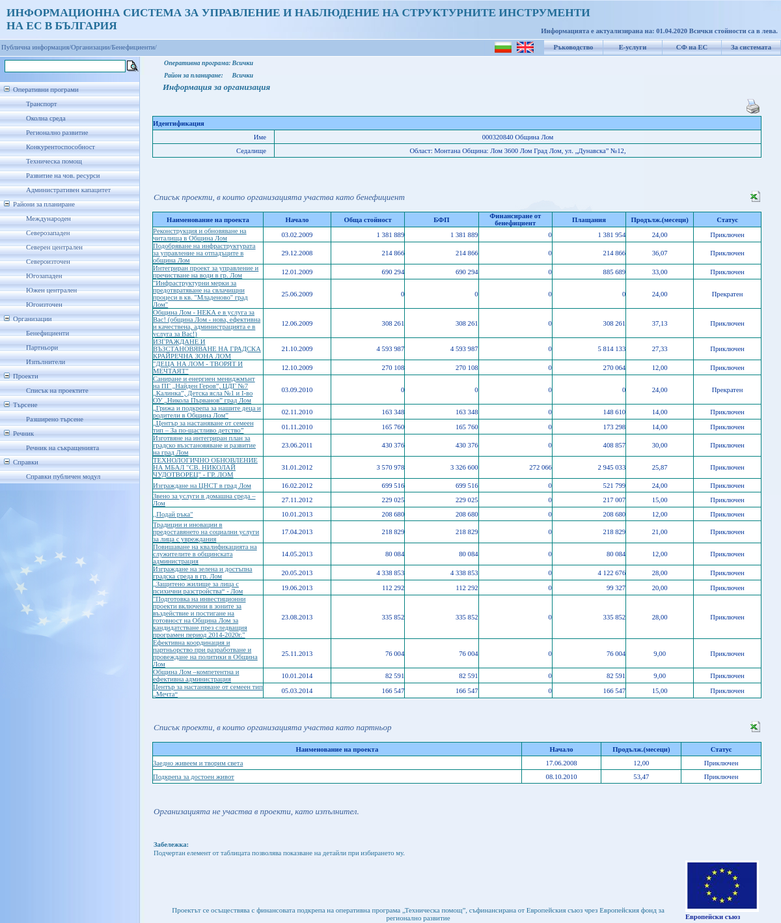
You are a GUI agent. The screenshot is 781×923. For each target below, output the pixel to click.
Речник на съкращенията (62, 447)
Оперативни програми (46, 89)
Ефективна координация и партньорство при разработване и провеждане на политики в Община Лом (205, 653)
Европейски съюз (712, 916)
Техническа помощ (54, 161)
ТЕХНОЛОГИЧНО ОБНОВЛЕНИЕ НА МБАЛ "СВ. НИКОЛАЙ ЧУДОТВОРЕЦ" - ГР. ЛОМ (205, 467)
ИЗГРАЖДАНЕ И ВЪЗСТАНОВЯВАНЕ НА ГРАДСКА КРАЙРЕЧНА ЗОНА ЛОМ (207, 349)
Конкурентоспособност (60, 146)
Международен (48, 218)
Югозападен (44, 275)
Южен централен (51, 290)
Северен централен (54, 247)
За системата (751, 47)
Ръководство (574, 47)
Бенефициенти (47, 333)
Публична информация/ (36, 47)
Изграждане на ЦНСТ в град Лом (202, 485)
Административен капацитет (68, 189)
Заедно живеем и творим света (198, 763)
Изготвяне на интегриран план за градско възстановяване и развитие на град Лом (204, 445)
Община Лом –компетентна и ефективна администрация (196, 675)
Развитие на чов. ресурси (63, 175)
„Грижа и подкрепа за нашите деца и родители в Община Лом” (207, 412)
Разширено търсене (54, 419)
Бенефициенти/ (134, 47)
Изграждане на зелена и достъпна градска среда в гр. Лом (203, 572)
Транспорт (41, 103)
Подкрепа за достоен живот (193, 776)
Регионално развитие (57, 132)
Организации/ (91, 47)
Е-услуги (633, 47)
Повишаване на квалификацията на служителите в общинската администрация (205, 554)
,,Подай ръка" (173, 514)
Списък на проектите (57, 390)
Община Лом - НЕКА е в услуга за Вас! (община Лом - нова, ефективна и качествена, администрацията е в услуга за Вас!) (206, 323)
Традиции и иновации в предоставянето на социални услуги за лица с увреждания (206, 532)
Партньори (42, 347)
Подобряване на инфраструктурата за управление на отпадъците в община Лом (204, 253)
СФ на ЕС (691, 47)
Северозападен (48, 232)
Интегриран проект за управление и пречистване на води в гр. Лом (205, 271)
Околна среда (46, 118)
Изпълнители (45, 361)
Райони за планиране (44, 204)
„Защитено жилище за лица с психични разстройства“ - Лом (198, 587)
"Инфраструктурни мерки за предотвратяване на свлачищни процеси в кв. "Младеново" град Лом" (200, 293)
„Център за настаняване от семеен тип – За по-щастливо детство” (203, 426)
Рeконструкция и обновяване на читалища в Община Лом (200, 234)
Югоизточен (44, 304)
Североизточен (48, 261)
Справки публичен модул (63, 476)
